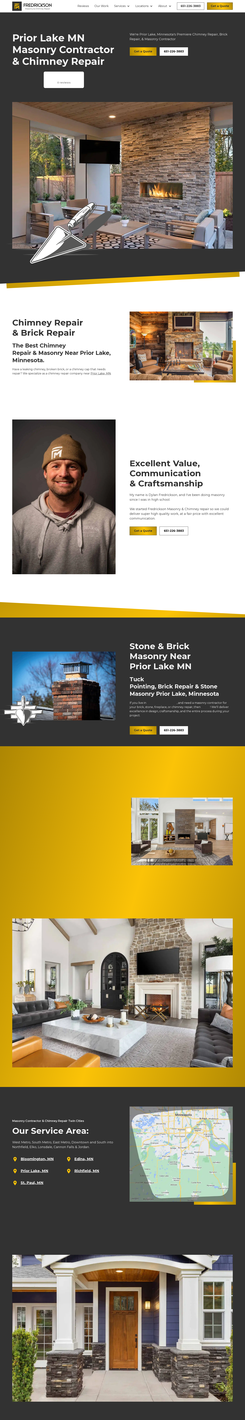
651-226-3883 (191, 6)
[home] (32, 6)
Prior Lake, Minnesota (162, 702)
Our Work (101, 6)
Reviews (83, 6)
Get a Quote (220, 6)
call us (205, 707)
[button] (122, 6)
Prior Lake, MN (101, 373)
